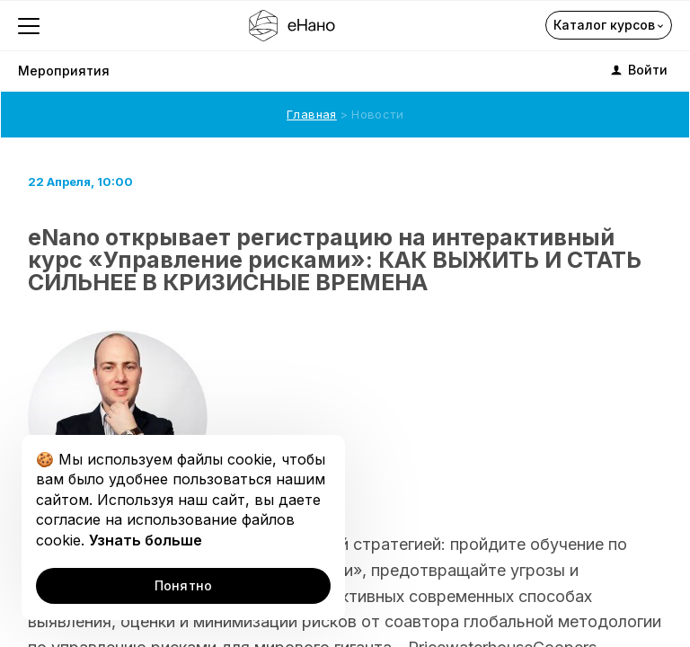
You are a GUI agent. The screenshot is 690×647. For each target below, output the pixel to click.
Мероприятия (64, 70)
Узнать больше (145, 540)
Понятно (184, 585)
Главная (312, 114)
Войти (638, 70)
